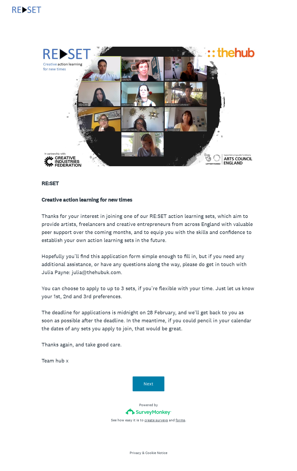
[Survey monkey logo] (148, 412)
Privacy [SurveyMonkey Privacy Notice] (135, 452)
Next (148, 384)
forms (180, 420)
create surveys (156, 420)
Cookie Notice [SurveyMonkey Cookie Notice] (156, 452)
